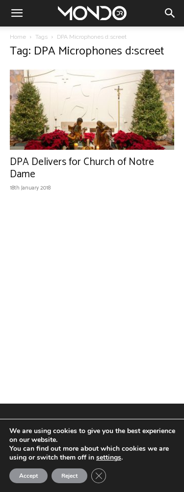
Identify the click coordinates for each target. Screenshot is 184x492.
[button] (16, 13)
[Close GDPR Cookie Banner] (98, 475)
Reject (69, 476)
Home (18, 36)
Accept (28, 476)
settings (108, 457)
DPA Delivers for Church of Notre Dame (82, 168)
